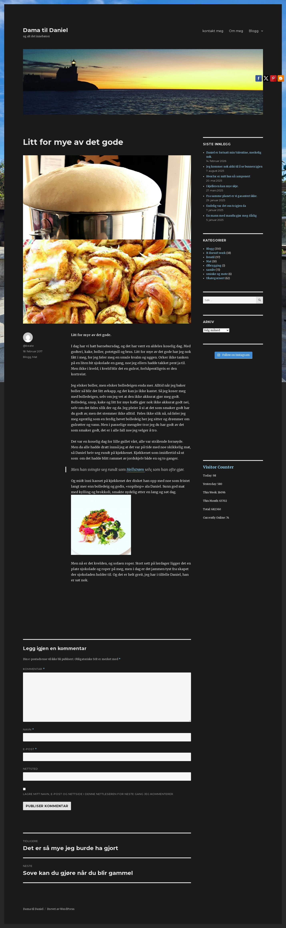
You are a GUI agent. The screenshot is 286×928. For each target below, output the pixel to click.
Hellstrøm (136, 469)
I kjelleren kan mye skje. (222, 186)
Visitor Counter (218, 467)
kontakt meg (212, 31)
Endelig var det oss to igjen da (226, 206)
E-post (30, 749)
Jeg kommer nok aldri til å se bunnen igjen (234, 166)
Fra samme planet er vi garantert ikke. (231, 196)
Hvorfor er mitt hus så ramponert (228, 176)
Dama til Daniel (45, 30)
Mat (34, 356)
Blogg (254, 31)
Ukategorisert (215, 278)
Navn (28, 729)
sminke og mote (217, 274)
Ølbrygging (213, 265)
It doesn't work (216, 253)
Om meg (236, 31)
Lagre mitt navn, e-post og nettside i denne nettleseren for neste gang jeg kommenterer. (98, 794)
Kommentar (34, 669)
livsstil (210, 257)
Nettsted (30, 768)
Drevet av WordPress (60, 909)
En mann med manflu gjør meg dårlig (231, 215)
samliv (210, 270)
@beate (28, 345)
